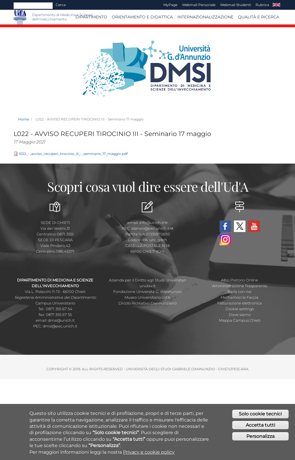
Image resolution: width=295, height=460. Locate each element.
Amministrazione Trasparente (239, 285)
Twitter (239, 226)
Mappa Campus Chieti (239, 320)
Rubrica (262, 5)
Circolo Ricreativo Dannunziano (147, 303)
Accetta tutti (260, 428)
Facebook (225, 226)
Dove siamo (240, 314)
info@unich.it (153, 222)
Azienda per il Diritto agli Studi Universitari (147, 280)
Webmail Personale (198, 5)
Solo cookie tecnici (260, 416)
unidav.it (147, 285)
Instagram (225, 239)
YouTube (254, 226)
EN (276, 4)
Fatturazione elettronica (239, 303)
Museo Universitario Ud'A (147, 297)
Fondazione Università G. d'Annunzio (147, 291)
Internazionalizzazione (205, 17)
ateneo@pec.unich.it (152, 228)
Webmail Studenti (235, 5)
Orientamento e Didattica (142, 17)
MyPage (170, 5)
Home (23, 119)
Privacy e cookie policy (149, 454)
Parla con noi (239, 291)
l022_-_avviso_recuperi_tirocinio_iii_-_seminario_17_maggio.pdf (73, 154)
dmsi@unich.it (61, 320)
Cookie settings (240, 308)
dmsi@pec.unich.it (60, 326)
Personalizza (260, 439)
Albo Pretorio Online (239, 280)
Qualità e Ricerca (258, 17)
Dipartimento (91, 17)
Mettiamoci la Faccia (239, 297)
